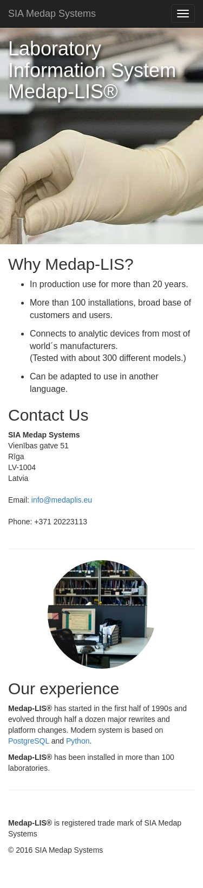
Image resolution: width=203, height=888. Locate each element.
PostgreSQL (28, 741)
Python (78, 741)
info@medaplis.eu (61, 500)
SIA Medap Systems (52, 13)
